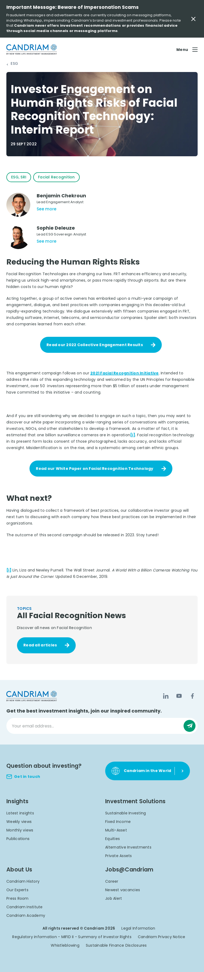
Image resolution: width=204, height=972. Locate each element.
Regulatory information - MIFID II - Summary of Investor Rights (71, 936)
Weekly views (19, 821)
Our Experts (17, 890)
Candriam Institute (24, 907)
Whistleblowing (65, 945)
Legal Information (138, 928)
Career (111, 881)
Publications (17, 838)
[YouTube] (179, 696)
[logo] (31, 49)
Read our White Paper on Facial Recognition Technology (94, 468)
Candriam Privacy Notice (161, 936)
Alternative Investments (128, 847)
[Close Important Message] (193, 19)
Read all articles (40, 645)
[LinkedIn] (165, 696)
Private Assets (118, 855)
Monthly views (19, 830)
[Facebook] (192, 696)
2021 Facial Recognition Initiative (124, 373)
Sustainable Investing (125, 813)
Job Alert (113, 898)
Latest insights (20, 813)
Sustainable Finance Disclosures (116, 945)
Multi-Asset (116, 830)
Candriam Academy (25, 915)
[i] (132, 435)
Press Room (17, 898)
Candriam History (23, 881)
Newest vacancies (122, 890)
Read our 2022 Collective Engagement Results (94, 344)
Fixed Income (118, 821)
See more (46, 209)
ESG (14, 63)
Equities (112, 838)
